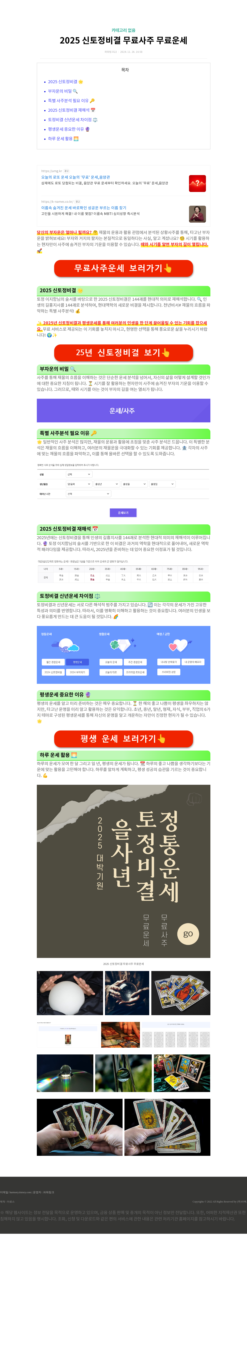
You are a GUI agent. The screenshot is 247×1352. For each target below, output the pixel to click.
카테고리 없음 (123, 89)
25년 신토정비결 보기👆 (123, 471)
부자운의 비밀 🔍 (63, 150)
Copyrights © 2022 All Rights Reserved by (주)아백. (220, 1319)
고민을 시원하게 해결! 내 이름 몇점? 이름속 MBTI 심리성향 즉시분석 (90, 332)
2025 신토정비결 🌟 (65, 141)
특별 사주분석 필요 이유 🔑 (71, 160)
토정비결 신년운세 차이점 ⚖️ (73, 179)
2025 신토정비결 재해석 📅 (72, 169)
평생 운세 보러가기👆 (123, 857)
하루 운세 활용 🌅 (63, 198)
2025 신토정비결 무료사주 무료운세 (124, 100)
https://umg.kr (51, 289)
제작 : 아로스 (7, 1319)
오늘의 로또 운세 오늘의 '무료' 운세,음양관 (75, 296)
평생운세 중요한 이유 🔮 (69, 188)
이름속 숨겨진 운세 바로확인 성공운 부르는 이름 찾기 (83, 326)
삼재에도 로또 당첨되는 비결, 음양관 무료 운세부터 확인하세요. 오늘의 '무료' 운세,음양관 (104, 301)
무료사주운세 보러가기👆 (123, 386)
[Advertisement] (123, 40)
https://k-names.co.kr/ (57, 320)
